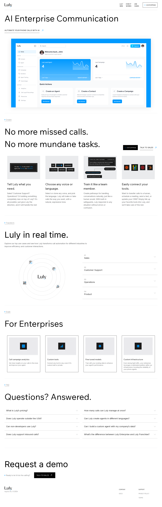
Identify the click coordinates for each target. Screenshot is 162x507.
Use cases (136, 5)
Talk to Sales (146, 147)
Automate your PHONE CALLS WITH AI (22, 30)
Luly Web (121, 5)
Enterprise (150, 5)
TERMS (141, 498)
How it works (128, 5)
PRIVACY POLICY (144, 493)
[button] (119, 257)
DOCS (121, 493)
